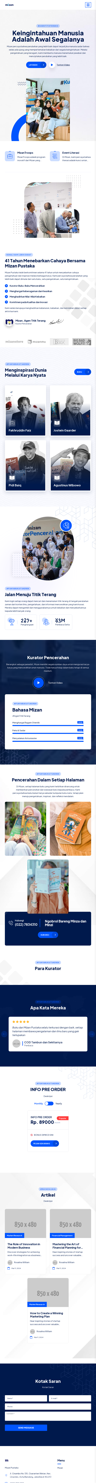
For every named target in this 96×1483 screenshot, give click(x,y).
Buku (79, 372)
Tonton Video (48, 683)
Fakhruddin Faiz (20, 430)
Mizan (60, 1467)
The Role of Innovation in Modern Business (24, 1245)
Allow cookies (82, 1480)
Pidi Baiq (15, 485)
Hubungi (45, 935)
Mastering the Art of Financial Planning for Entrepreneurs (66, 1247)
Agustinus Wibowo (67, 485)
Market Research (14, 1235)
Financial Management (62, 1235)
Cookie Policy (76, 1476)
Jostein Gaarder (65, 430)
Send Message (26, 1427)
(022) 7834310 (26, 924)
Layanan (33, 65)
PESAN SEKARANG (41, 1143)
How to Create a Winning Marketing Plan (46, 1314)
